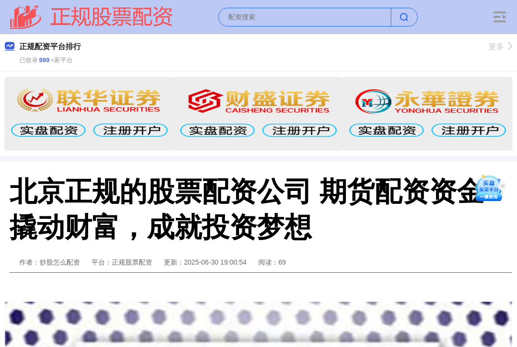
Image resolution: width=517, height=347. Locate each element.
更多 (500, 46)
